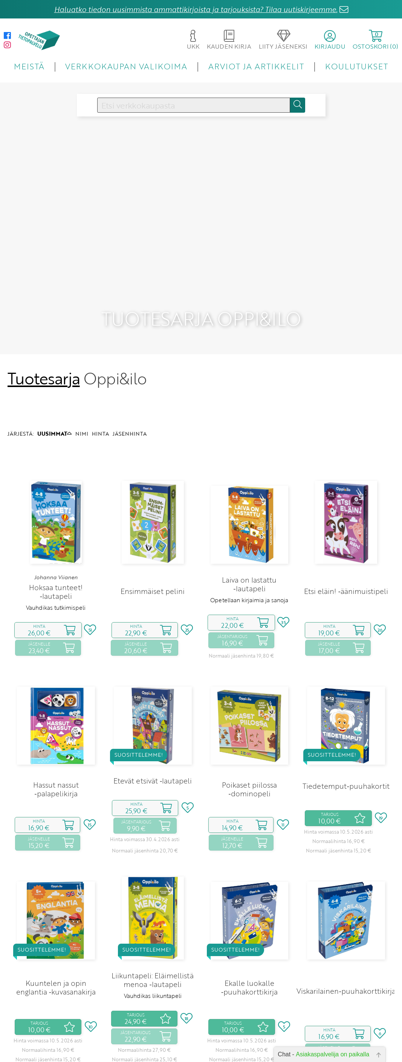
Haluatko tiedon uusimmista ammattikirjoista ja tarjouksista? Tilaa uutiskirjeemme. (196, 9)
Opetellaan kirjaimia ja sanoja (249, 543)
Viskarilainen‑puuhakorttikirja (346, 934)
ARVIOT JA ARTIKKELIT (256, 66)
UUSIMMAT (54, 377)
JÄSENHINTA (130, 377)
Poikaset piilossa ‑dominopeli (249, 733)
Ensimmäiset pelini (153, 535)
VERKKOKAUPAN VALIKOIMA (126, 66)
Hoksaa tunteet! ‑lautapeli (56, 535)
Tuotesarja (44, 322)
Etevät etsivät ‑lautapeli (152, 724)
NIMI (81, 377)
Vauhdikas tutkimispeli (56, 551)
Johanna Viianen (56, 521)
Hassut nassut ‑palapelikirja (56, 733)
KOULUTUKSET (356, 66)
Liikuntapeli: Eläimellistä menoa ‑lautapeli (153, 923)
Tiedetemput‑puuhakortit (346, 729)
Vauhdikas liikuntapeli (153, 939)
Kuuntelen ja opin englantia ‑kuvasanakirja (56, 931)
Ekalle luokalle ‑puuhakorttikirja (249, 931)
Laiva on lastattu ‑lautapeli (249, 528)
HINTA (100, 377)
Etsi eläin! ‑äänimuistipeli (346, 535)
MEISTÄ (29, 66)
